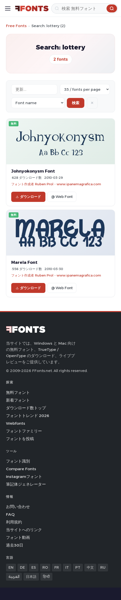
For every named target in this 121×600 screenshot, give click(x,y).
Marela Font (24, 262)
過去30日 (14, 545)
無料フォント (18, 392)
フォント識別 (18, 461)
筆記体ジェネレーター (26, 484)
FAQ (10, 514)
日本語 (31, 576)
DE (22, 567)
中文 (90, 567)
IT (67, 567)
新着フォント (18, 400)
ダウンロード (28, 196)
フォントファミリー (24, 431)
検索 (75, 102)
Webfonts (15, 423)
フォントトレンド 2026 (27, 415)
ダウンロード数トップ (26, 408)
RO (45, 567)
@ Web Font (62, 196)
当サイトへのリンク (24, 529)
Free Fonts (16, 25)
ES (33, 567)
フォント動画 (18, 537)
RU (103, 567)
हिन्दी (46, 576)
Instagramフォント (24, 476)
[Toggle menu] (7, 8)
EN (10, 567)
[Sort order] (37, 102)
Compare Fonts (21, 468)
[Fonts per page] (85, 89)
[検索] (84, 8)
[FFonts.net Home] (32, 8)
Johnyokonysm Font (33, 171)
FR (56, 567)
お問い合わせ (18, 506)
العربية (13, 576)
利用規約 (14, 522)
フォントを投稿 (20, 438)
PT (77, 567)
